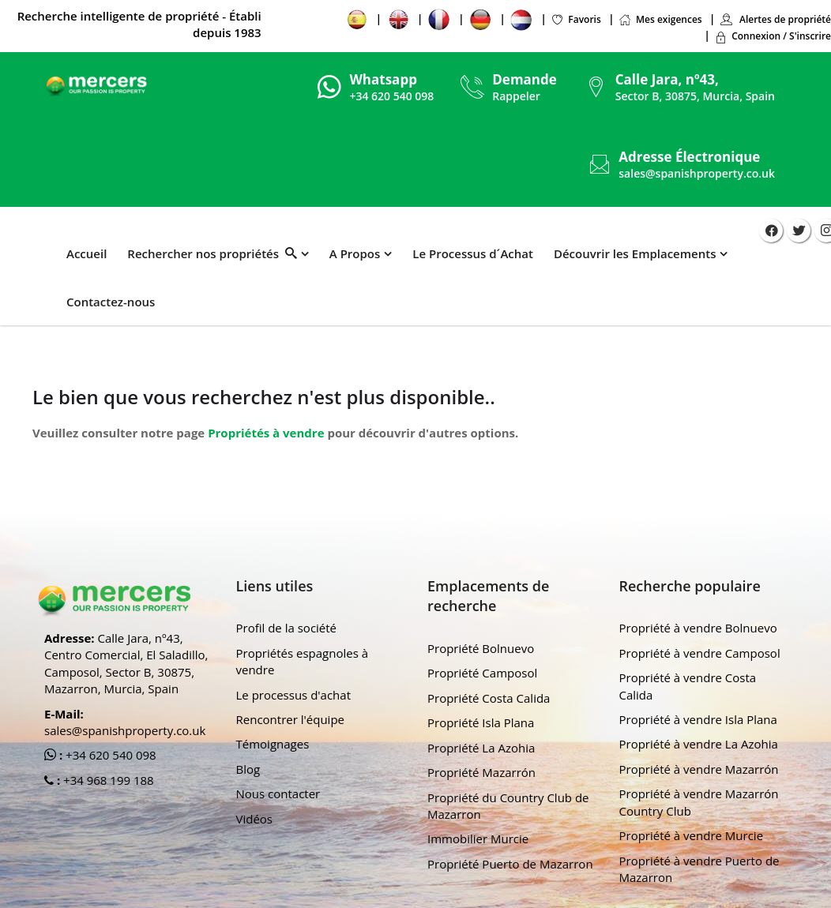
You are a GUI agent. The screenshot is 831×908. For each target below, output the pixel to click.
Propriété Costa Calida (488, 698)
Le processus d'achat (294, 695)
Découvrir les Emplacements (634, 253)
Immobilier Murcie (477, 838)
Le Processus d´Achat (472, 253)
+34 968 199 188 (107, 780)
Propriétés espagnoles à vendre (302, 661)
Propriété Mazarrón (481, 772)
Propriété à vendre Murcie (691, 835)
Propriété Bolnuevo (480, 648)
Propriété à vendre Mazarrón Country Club (699, 802)
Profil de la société (286, 628)
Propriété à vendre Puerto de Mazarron (699, 869)
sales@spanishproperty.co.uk (697, 173)
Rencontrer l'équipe (290, 719)
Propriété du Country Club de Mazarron (508, 806)
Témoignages (273, 744)
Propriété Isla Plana (480, 722)
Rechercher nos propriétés (211, 253)
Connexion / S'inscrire (773, 36)
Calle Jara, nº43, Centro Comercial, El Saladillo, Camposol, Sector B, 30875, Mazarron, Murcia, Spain (126, 663)
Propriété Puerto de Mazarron (510, 864)
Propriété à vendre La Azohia (698, 744)
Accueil (86, 253)
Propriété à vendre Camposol (699, 653)
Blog (248, 769)
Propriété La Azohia (481, 748)
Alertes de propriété (775, 19)
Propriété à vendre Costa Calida (688, 686)
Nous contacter (278, 793)
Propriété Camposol (482, 673)
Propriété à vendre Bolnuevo (698, 628)
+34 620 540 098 (109, 755)
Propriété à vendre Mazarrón (699, 769)
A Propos (354, 253)
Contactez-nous (110, 302)
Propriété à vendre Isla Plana (698, 719)
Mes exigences (660, 19)
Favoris (577, 19)
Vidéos (254, 819)
